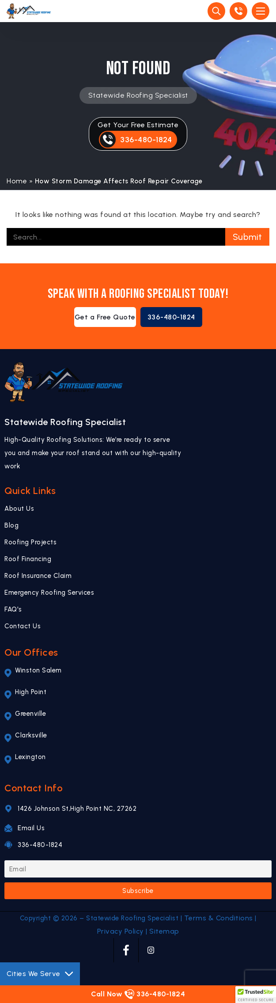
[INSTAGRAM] (150, 950)
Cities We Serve (40, 974)
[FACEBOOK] (126, 950)
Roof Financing (27, 559)
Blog (11, 525)
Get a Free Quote (105, 317)
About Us (19, 509)
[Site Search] (216, 11)
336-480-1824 (171, 317)
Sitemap (164, 931)
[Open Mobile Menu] (260, 11)
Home (17, 181)
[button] (255, 994)
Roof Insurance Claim (38, 576)
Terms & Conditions (218, 918)
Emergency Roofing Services (49, 592)
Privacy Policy (120, 931)
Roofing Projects (30, 542)
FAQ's (13, 609)
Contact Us (22, 626)
